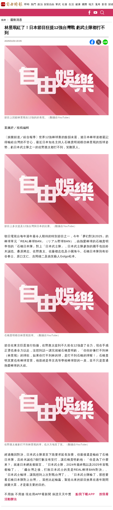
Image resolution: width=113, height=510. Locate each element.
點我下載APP (85, 494)
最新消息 (16, 19)
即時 (26, 4)
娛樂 (3, 20)
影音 (104, 4)
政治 (40, 4)
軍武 (58, 4)
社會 (64, 4)
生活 (71, 4)
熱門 (33, 4)
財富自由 (49, 4)
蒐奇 (97, 4)
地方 (91, 4)
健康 (77, 4)
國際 (84, 4)
